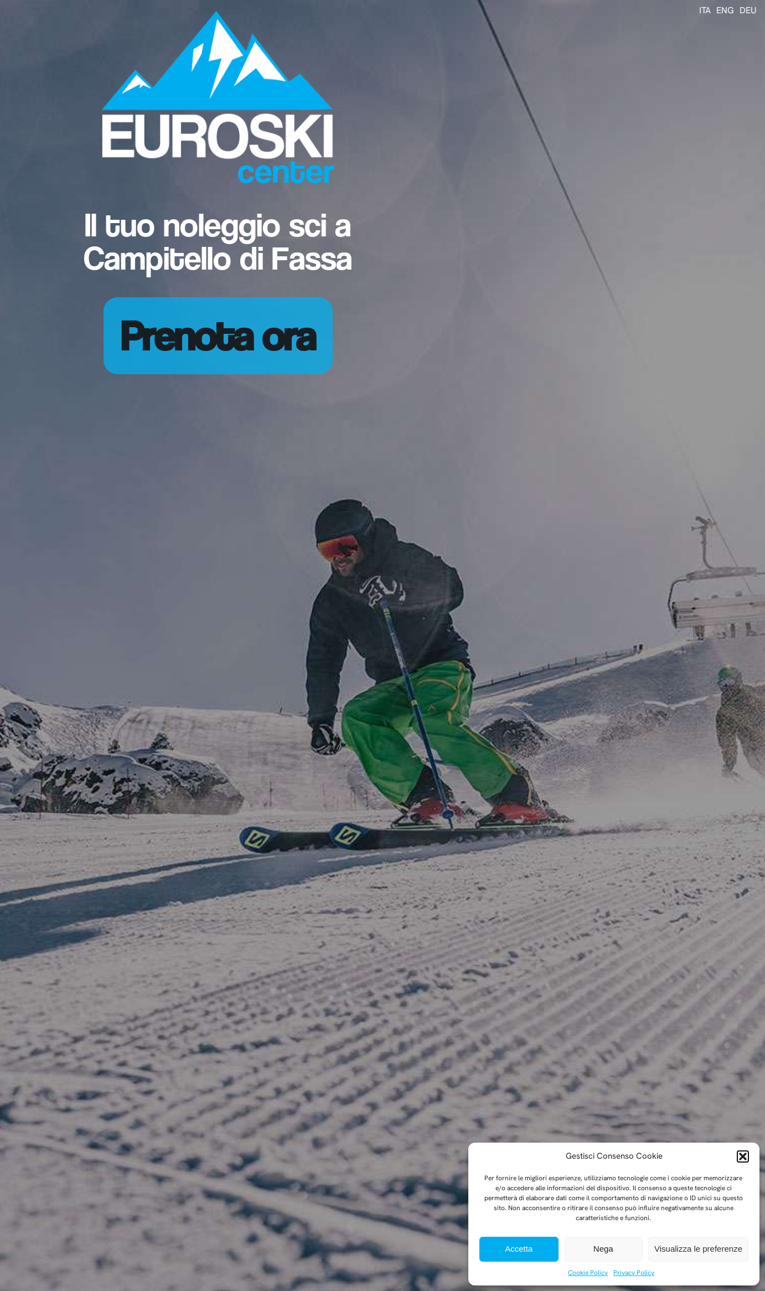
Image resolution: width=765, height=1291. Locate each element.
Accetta (519, 1248)
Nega (603, 1248)
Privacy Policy (633, 1272)
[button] (742, 1156)
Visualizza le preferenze (698, 1248)
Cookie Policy (588, 1272)
